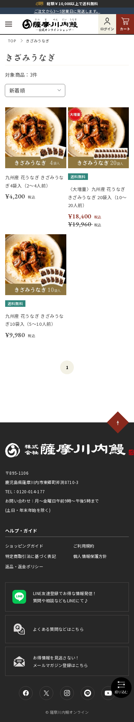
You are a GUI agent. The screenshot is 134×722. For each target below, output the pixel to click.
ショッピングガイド (24, 546)
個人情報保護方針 (90, 556)
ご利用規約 (83, 546)
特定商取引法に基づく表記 (30, 556)
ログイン (107, 24)
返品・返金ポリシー (24, 566)
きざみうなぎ (37, 40)
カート (125, 24)
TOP (12, 40)
